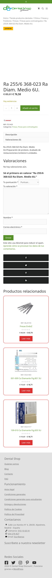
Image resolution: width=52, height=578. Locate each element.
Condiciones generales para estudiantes (23, 499)
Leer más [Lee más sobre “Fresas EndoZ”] (26, 338)
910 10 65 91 (24, 530)
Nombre (8, 217)
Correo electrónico (12, 227)
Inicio (5, 18)
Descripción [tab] (11, 134)
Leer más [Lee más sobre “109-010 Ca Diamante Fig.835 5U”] (26, 442)
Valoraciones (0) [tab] (13, 139)
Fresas (16, 21)
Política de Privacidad (14, 514)
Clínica (37, 18)
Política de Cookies (13, 509)
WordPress (18, 569)
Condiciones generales (15, 494)
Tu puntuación (10, 182)
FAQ (6, 479)
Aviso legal (9, 489)
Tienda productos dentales (21, 18)
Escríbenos (19, 536)
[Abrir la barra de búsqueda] (43, 8)
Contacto (8, 474)
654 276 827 (13, 533)
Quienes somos (11, 464)
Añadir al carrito (30, 108)
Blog (6, 469)
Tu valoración (10, 186)
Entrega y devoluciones (15, 504)
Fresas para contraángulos (31, 21)
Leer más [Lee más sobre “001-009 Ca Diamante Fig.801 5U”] (26, 390)
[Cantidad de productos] (11, 108)
